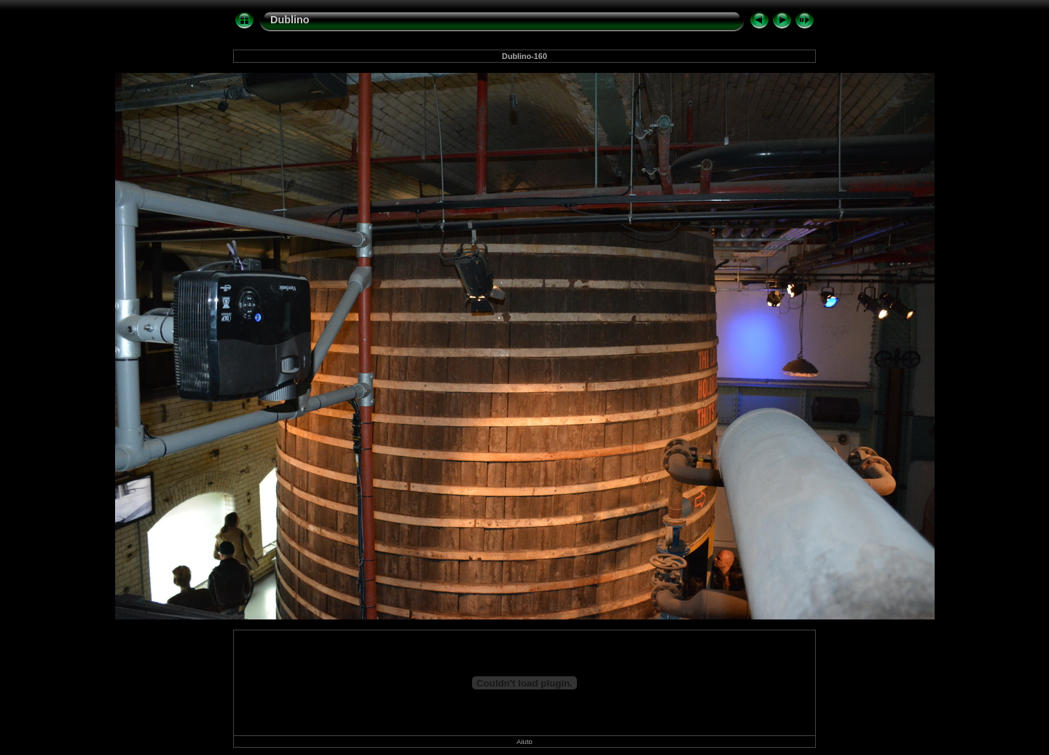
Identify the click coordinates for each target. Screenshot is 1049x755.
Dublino (290, 20)
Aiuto (524, 742)
